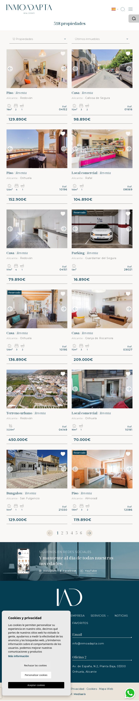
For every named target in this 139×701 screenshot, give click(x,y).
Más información (18, 665)
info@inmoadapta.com (88, 644)
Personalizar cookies (50, 674)
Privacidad (77, 689)
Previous (10, 68)
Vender (58, 616)
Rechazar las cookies (22, 674)
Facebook (68, 571)
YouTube (88, 571)
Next (63, 68)
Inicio (15, 616)
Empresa (78, 616)
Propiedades (36, 616)
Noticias (121, 616)
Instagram (47, 571)
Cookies (92, 689)
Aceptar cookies (36, 685)
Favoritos (80, 623)
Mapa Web (106, 689)
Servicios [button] (98, 616)
